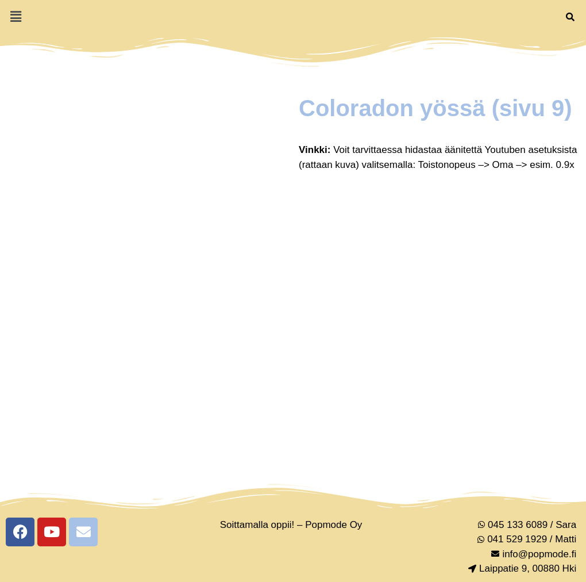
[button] (15, 17)
